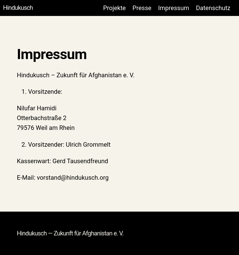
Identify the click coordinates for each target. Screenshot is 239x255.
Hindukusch (18, 7)
